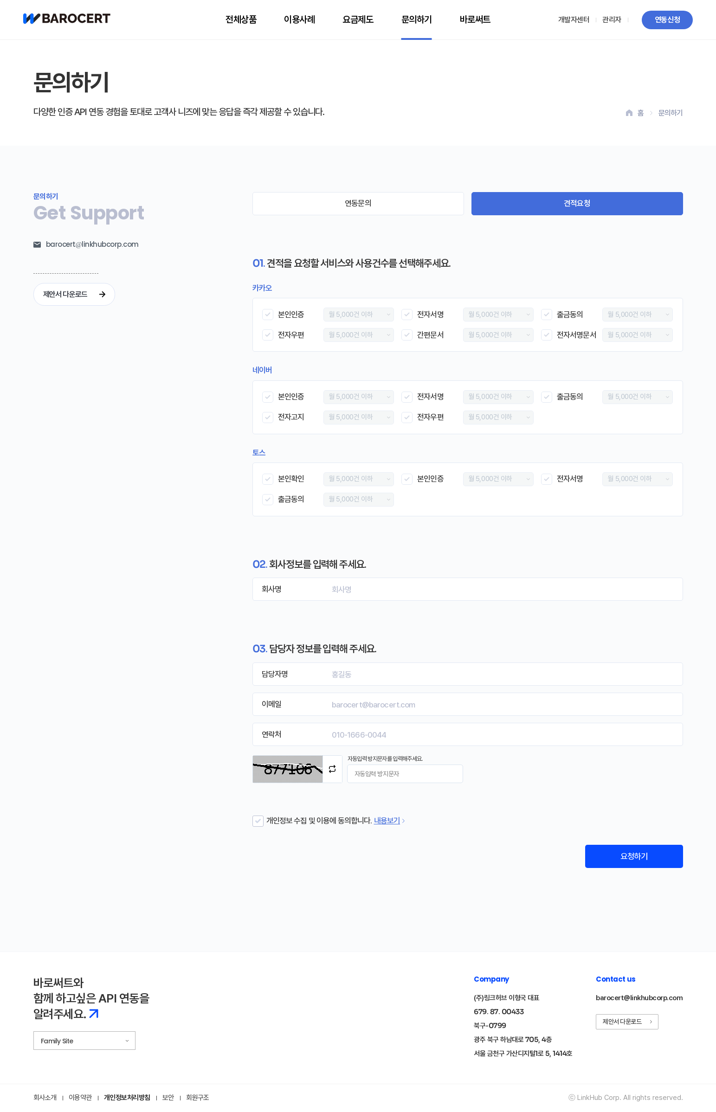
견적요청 (577, 203)
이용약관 (80, 1098)
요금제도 (357, 19)
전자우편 (291, 335)
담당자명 (275, 674)
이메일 (271, 704)
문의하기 (416, 19)
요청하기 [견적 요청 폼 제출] (632, 856)
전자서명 (430, 314)
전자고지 (291, 417)
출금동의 (570, 314)
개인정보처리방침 (127, 1098)
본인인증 (291, 314)
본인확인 (291, 478)
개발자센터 (574, 19)
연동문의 (358, 203)
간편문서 (430, 335)
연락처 (271, 734)
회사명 (271, 589)
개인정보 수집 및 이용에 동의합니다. (319, 820)
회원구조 (197, 1098)
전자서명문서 (576, 335)
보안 (168, 1098)
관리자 (611, 19)
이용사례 (299, 19)
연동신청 (667, 19)
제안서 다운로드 (75, 294)
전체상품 (241, 19)
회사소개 (45, 1098)
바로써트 (475, 19)
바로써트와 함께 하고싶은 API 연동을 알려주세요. (91, 999)
